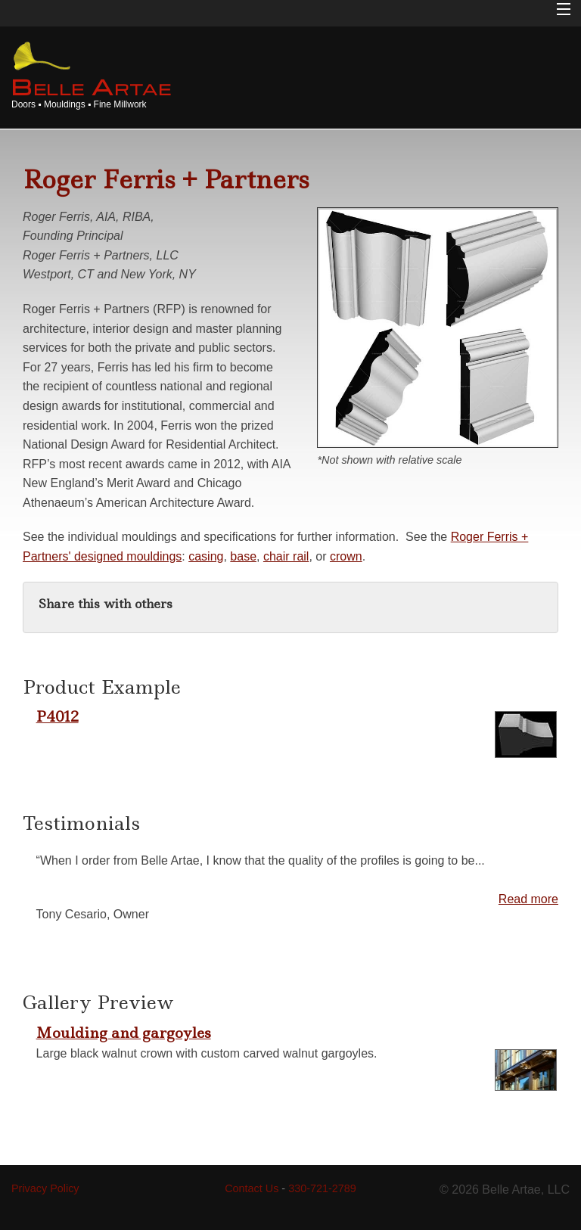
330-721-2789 (322, 1188)
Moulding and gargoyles (123, 1032)
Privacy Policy (45, 1188)
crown (346, 556)
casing (205, 556)
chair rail (286, 556)
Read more (528, 899)
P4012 (57, 716)
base (243, 556)
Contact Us (251, 1188)
